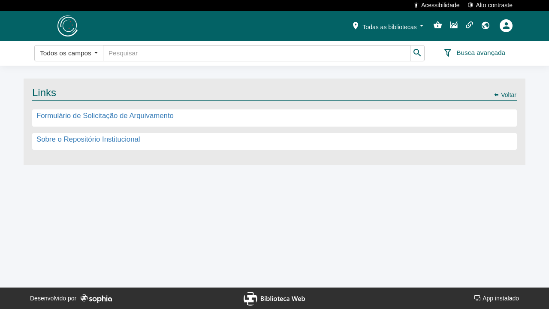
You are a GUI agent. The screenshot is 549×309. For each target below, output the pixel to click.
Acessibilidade (436, 5)
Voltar (504, 94)
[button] (387, 25)
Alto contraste (490, 5)
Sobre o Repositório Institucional (88, 139)
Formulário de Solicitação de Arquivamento (105, 116)
